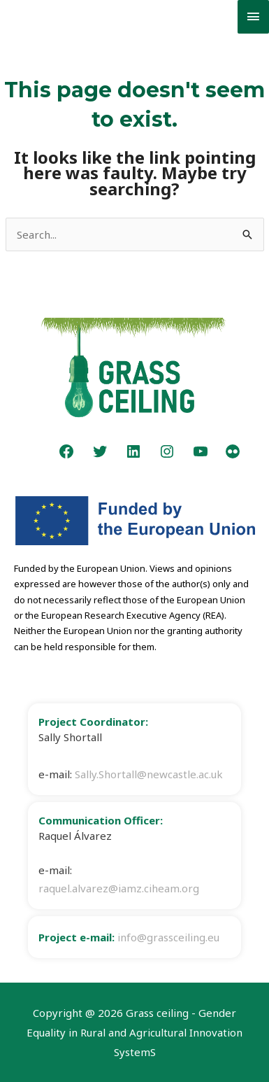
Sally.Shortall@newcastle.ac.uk (149, 774)
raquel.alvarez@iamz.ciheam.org (118, 888)
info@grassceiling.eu (168, 937)
